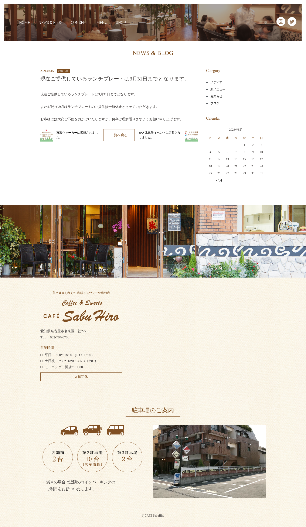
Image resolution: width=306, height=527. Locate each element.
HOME (24, 22)
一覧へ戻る (119, 135)
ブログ (214, 103)
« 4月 (218, 180)
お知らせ (63, 70)
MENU (101, 22)
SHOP (121, 22)
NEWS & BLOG (50, 22)
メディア (216, 82)
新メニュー (217, 89)
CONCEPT (79, 22)
